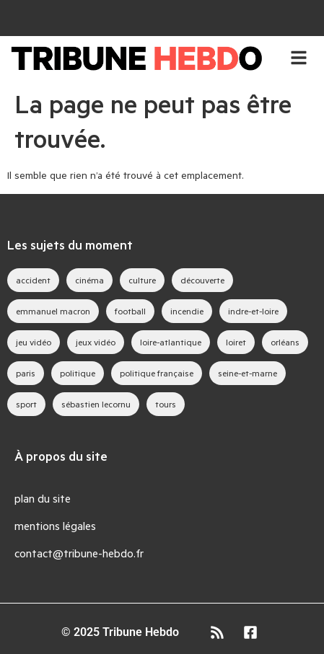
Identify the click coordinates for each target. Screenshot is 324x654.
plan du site (42, 497)
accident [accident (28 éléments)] (33, 280)
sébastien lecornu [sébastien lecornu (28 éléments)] (96, 404)
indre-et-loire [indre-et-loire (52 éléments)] (253, 311)
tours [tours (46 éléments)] (165, 404)
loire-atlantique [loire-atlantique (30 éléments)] (170, 342)
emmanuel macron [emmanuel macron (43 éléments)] (53, 311)
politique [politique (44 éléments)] (77, 373)
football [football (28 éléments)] (130, 311)
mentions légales (55, 525)
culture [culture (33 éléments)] (142, 280)
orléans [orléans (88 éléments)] (285, 342)
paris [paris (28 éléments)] (25, 373)
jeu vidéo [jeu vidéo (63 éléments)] (33, 342)
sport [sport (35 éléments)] (26, 404)
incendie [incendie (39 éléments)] (186, 311)
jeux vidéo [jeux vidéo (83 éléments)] (95, 342)
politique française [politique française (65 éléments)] (156, 373)
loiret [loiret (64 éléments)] (236, 342)
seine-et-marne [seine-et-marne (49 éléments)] (247, 373)
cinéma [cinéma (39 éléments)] (89, 280)
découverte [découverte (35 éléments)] (202, 280)
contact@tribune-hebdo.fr (79, 552)
